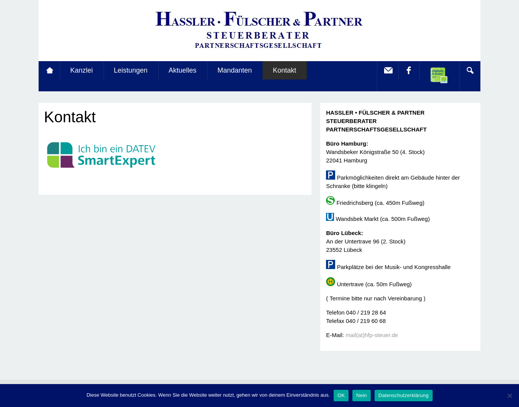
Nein (361, 395)
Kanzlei (81, 70)
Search (469, 70)
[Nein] (509, 395)
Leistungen (131, 70)
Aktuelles (182, 70)
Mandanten (234, 70)
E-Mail (387, 70)
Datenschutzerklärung (403, 395)
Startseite (49, 70)
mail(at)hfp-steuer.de (371, 335)
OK (341, 395)
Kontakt (284, 70)
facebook (408, 70)
